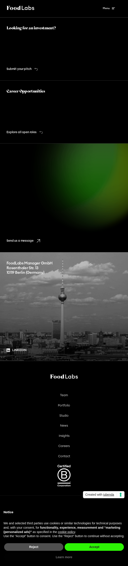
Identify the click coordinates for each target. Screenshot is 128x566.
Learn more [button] (64, 557)
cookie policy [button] (66, 532)
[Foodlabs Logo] (20, 8)
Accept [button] (94, 547)
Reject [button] (33, 547)
